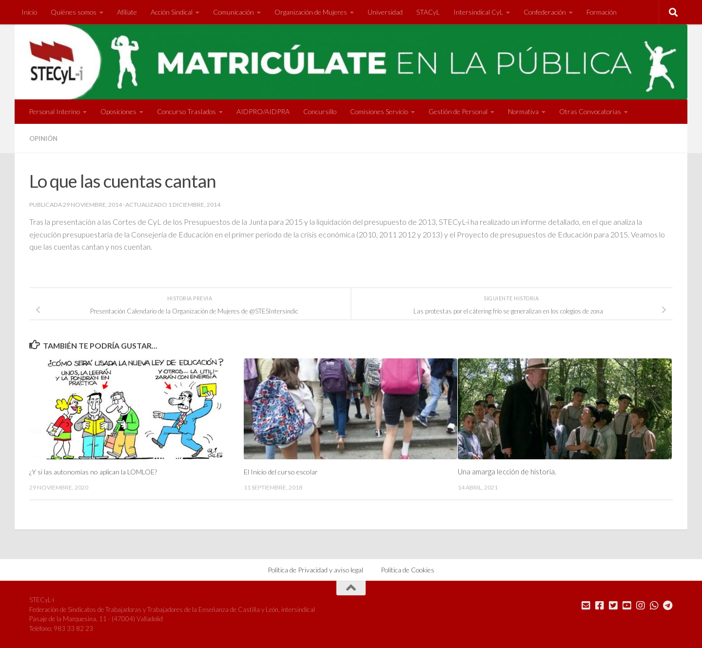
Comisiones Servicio (379, 111)
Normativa (523, 111)
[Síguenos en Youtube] (627, 605)
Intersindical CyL (478, 12)
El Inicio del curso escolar (284, 471)
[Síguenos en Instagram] (640, 605)
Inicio (29, 12)
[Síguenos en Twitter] (613, 605)
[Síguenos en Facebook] (599, 605)
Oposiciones (118, 111)
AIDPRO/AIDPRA (263, 111)
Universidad (385, 12)
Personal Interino (54, 111)
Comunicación (233, 12)
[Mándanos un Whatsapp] (654, 605)
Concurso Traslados (186, 111)
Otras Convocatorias (590, 111)
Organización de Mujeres (310, 12)
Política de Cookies (407, 569)
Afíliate (127, 12)
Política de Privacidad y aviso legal (315, 569)
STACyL (428, 12)
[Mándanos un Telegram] (668, 605)
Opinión (44, 138)
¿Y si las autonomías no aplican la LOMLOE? (96, 471)
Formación (601, 12)
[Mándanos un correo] (586, 605)
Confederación (545, 12)
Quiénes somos (74, 12)
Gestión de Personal (458, 111)
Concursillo (319, 111)
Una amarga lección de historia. (507, 471)
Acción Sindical (172, 12)
